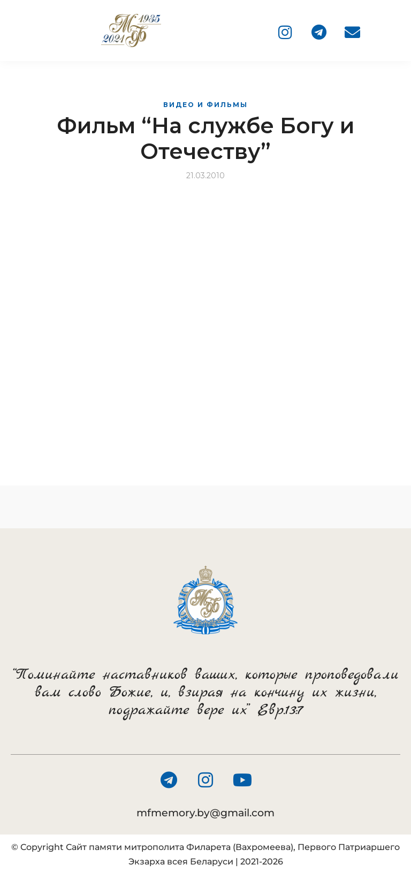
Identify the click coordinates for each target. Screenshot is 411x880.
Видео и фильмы (205, 105)
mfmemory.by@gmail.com (205, 813)
